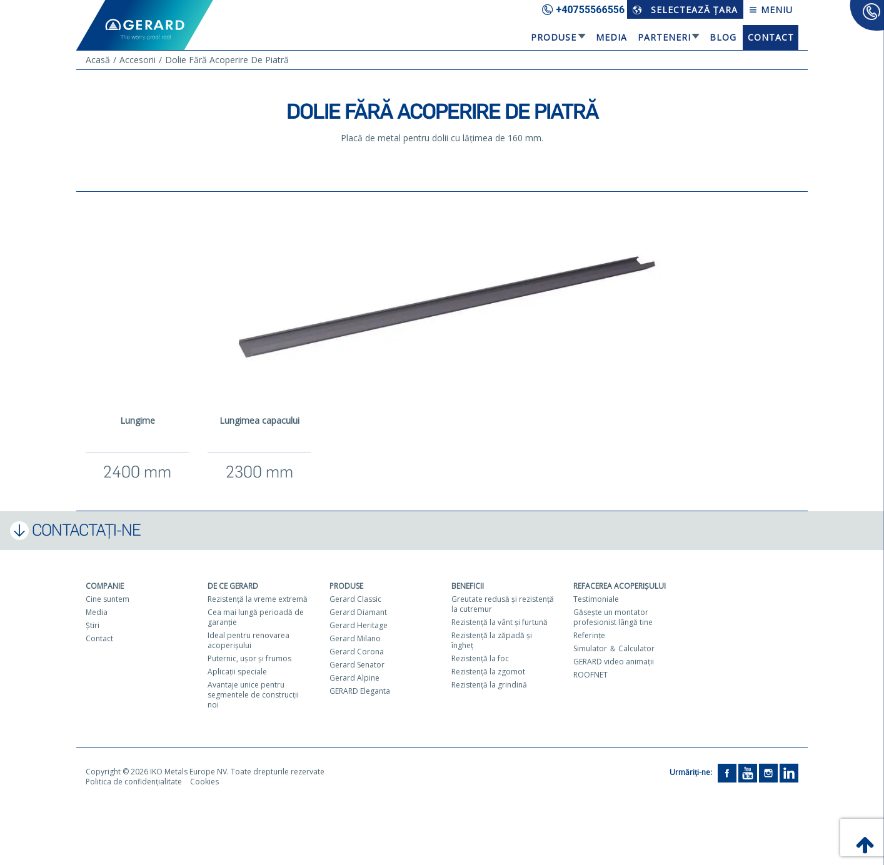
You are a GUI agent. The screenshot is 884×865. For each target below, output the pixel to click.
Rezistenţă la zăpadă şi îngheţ (491, 640)
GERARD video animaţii (613, 661)
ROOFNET (590, 674)
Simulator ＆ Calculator (614, 648)
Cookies (204, 781)
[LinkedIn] (789, 772)
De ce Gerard (233, 586)
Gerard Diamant (358, 612)
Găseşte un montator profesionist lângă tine (613, 617)
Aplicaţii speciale (237, 671)
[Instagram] (768, 772)
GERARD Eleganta (359, 691)
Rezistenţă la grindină (489, 684)
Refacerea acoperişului (619, 586)
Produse (553, 37)
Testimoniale (596, 599)
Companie (105, 586)
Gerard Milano (355, 638)
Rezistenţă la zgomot (488, 671)
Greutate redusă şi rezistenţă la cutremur (502, 604)
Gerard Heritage (358, 625)
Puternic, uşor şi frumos (249, 658)
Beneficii (467, 586)
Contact (771, 37)
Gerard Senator (356, 664)
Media (611, 37)
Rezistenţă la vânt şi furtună (499, 622)
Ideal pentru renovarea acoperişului (248, 640)
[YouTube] (747, 772)
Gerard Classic (355, 599)
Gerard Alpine (354, 677)
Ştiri (92, 625)
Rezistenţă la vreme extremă (258, 599)
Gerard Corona (356, 651)
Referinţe (589, 635)
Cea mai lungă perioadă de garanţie (256, 617)
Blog (723, 37)
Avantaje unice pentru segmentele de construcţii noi (253, 694)
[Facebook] (727, 772)
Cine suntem (107, 599)
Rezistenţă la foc (480, 658)
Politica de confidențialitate (134, 781)
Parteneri (664, 37)
